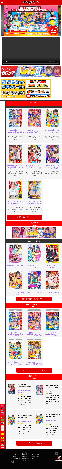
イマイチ (48, 391)
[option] (31, 20)
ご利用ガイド (15, 455)
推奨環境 (14, 456)
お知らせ (34, 453)
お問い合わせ (35, 456)
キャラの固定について (24, 421)
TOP (13, 453)
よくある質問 (35, 455)
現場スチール (15, 462)
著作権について (26, 460)
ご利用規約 (25, 453)
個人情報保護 (25, 458)
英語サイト (35, 458)
